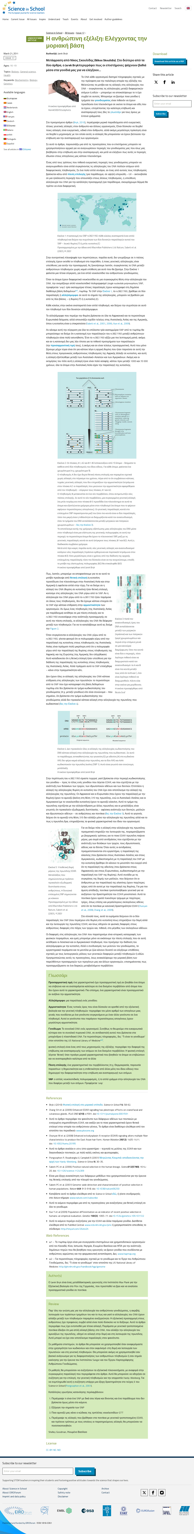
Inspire (42, 19)
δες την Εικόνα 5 (114, 813)
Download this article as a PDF (169, 61)
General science (28, 71)
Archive (105, 1489)
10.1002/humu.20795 (64, 1143)
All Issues (32, 19)
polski (8, 134)
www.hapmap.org (127, 1254)
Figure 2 (54, 628)
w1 (76, 290)
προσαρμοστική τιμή (63, 345)
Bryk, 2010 (79, 122)
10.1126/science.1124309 (70, 1170)
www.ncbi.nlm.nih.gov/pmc (98, 1225)
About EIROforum (11, 1493)
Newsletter (166, 8)
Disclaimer (63, 1497)
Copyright (63, 1489)
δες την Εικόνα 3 (84, 525)
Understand (54, 19)
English (8, 112)
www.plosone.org (85, 1130)
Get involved (95, 19)
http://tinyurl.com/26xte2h (74, 1229)
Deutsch (9, 121)
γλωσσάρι (115, 112)
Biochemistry (21, 80)
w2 (101, 1039)
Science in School (54, 33)
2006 (109, 323)
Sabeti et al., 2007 (96, 323)
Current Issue (18, 19)
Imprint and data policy (14, 1497)
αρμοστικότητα (91, 605)
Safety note (64, 1493)
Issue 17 (80, 33)
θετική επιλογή (78, 577)
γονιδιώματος (103, 100)
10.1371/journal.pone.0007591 (112, 1114)
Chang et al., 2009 (103, 910)
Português (10, 139)
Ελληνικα (9, 125)
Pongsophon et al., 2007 (78, 1386)
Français (9, 116)
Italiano (8, 130)
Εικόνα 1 (107, 291)
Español (9, 143)
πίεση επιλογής (77, 174)
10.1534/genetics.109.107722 (128, 1216)
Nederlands (11, 107)
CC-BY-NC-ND (53, 1450)
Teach (65, 19)
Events (74, 19)
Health (7, 75)
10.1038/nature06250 (107, 1188)
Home (5, 19)
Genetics (8, 83)
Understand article (35, 39)
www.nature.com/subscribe (84, 1198)
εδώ (114, 1194)
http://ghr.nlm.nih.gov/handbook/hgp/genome (82, 1266)
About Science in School (14, 1489)
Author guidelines (113, 19)
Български (10, 98)
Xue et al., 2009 (121, 323)
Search (178, 8)
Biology (15, 71)
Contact (153, 8)
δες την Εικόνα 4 (68, 704)
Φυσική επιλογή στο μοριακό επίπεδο (83, 1104)
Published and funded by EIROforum (18, 1523)
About (84, 19)
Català (8, 103)
